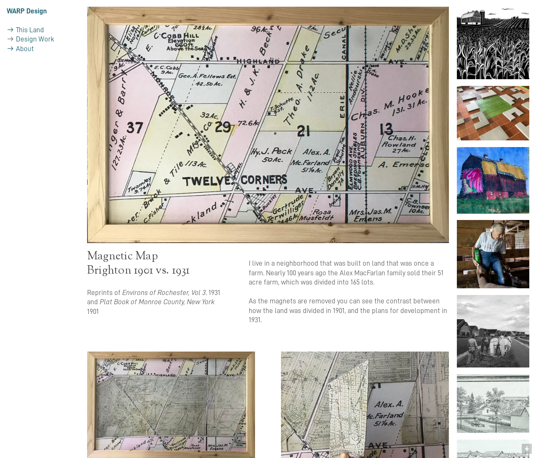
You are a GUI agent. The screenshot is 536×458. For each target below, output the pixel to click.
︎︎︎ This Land (25, 30)
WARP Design (27, 11)
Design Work (35, 39)
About (25, 48)
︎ (10, 48)
